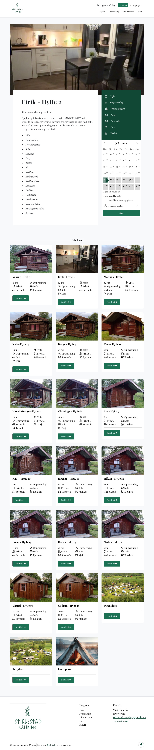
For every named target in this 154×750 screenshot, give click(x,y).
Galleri (82, 724)
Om (140, 11)
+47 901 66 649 (120, 720)
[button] (136, 5)
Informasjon (128, 11)
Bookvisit (51, 744)
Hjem (102, 11)
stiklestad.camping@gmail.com (129, 717)
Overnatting (114, 11)
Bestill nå (123, 5)
